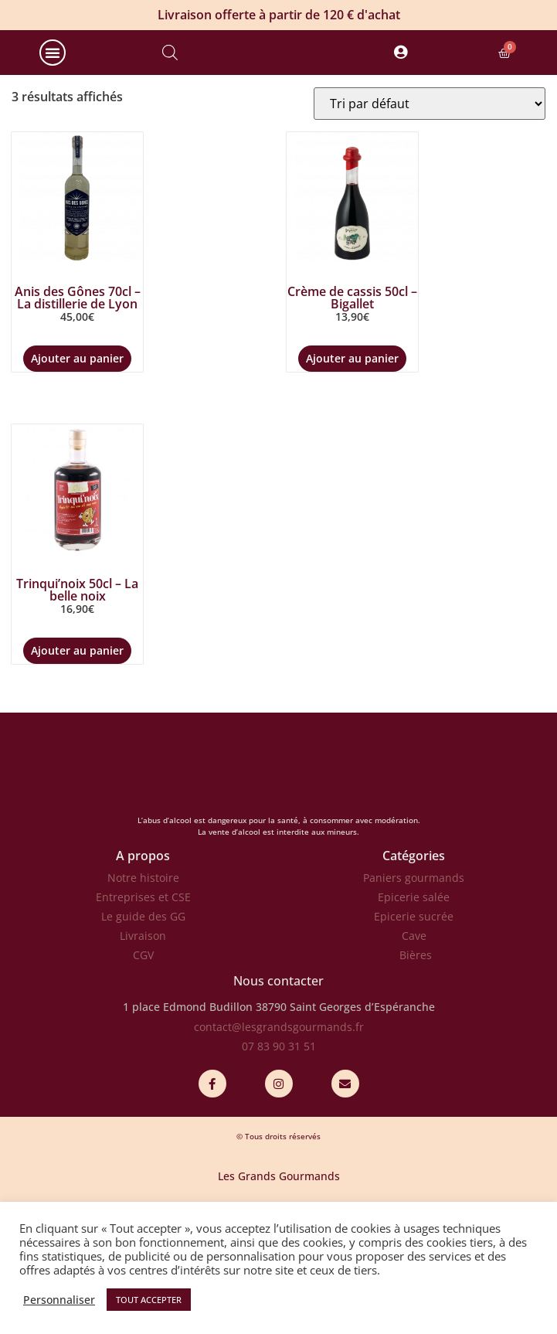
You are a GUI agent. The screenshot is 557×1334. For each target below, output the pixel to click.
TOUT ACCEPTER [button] (149, 1299)
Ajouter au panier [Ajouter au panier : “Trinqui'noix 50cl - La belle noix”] (77, 713)
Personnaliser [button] (59, 1300)
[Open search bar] (170, 84)
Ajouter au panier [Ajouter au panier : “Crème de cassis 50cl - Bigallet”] (352, 421)
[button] (52, 84)
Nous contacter (278, 1044)
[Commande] (429, 167)
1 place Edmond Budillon (188, 1070)
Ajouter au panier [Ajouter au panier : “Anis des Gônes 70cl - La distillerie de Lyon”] (77, 421)
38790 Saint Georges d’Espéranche (345, 1070)
